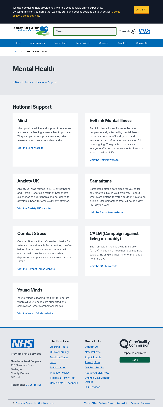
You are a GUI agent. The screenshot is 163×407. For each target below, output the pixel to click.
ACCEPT (141, 9)
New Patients (83, 43)
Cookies (135, 403)
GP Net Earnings (59, 351)
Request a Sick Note (97, 372)
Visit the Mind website (30, 147)
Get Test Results (94, 367)
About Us (122, 43)
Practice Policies (60, 372)
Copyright (145, 403)
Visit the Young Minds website (35, 313)
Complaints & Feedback (64, 382)
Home (18, 43)
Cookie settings (30, 15)
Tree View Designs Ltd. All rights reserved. (35, 403)
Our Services (92, 386)
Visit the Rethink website (104, 159)
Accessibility (123, 403)
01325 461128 (34, 384)
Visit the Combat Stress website (36, 268)
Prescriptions (60, 43)
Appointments (37, 43)
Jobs (53, 362)
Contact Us (142, 43)
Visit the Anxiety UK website (34, 208)
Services (103, 43)
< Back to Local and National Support (35, 82)
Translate (127, 31)
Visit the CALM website (103, 266)
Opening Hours (59, 346)
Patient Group (58, 367)
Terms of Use (90, 403)
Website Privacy (107, 403)
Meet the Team (59, 357)
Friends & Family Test (62, 377)
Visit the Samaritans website (106, 212)
